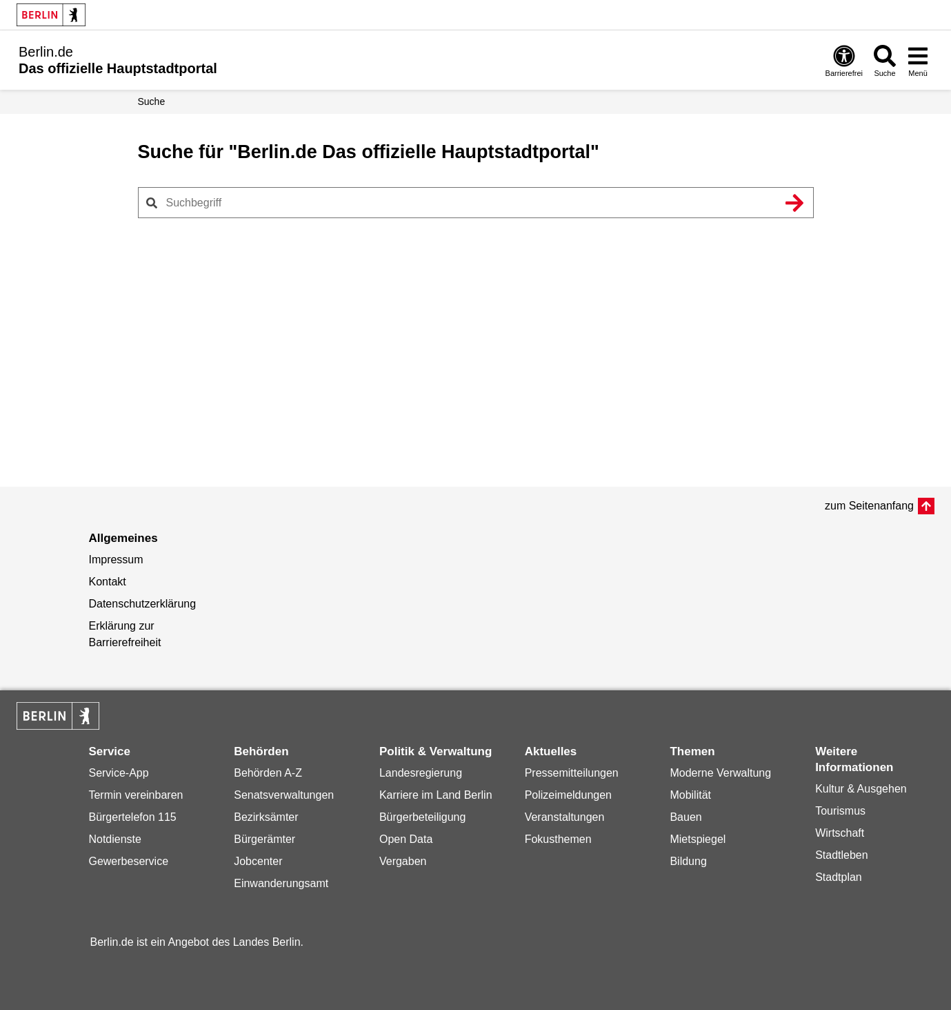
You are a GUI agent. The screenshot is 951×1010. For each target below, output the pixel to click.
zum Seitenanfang (869, 506)
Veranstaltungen (565, 817)
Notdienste (114, 839)
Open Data (405, 839)
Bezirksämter (266, 817)
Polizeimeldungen (568, 795)
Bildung (688, 861)
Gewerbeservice (128, 861)
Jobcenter (258, 861)
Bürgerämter (264, 839)
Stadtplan (838, 877)
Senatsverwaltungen (284, 795)
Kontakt (107, 581)
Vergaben (403, 861)
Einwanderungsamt (281, 883)
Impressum (115, 559)
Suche (152, 101)
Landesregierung (420, 773)
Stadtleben (841, 855)
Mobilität (690, 795)
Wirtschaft (839, 833)
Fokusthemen (558, 839)
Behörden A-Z (268, 773)
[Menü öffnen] (917, 60)
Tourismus (840, 811)
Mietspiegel (697, 839)
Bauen (685, 817)
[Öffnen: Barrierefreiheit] (844, 60)
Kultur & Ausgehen (861, 789)
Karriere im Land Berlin (435, 795)
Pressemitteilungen (572, 773)
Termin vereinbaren (135, 795)
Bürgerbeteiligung (422, 817)
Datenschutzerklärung (142, 604)
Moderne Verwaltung (720, 773)
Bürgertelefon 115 (132, 817)
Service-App (118, 773)
